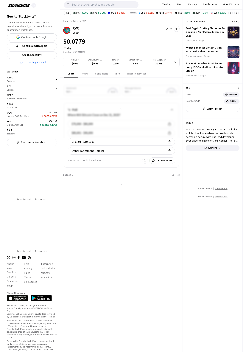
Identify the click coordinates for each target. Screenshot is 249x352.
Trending (166, 4)
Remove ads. (41, 199)
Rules (27, 273)
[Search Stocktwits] (105, 4)
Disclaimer (12, 281)
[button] (33, 5)
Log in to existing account (32, 62)
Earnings (192, 4)
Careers (11, 277)
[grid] (32, 106)
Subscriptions (49, 268)
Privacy (28, 268)
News (179, 4)
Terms (27, 277)
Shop (10, 286)
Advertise (46, 277)
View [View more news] (235, 22)
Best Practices (12, 270)
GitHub (231, 101)
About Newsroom (16, 293)
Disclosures (30, 282)
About (10, 264)
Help (26, 264)
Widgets (46, 273)
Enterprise (47, 264)
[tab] (71, 73)
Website (231, 94)
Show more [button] (212, 148)
